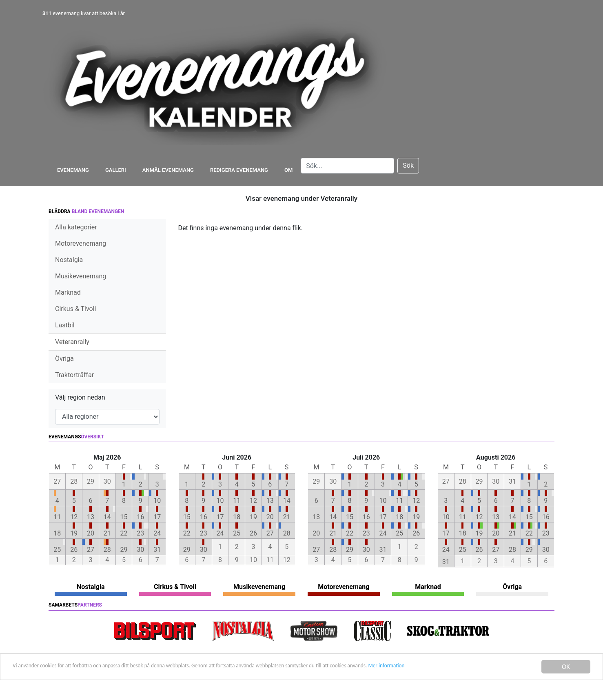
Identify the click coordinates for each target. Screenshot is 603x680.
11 (57, 517)
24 (157, 533)
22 (124, 533)
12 (74, 517)
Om (288, 170)
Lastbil (65, 325)
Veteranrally (72, 342)
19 (74, 533)
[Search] (347, 165)
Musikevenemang (80, 276)
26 (74, 549)
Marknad (68, 292)
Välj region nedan (80, 397)
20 (90, 533)
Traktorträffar (74, 375)
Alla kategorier (76, 227)
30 (140, 549)
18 (57, 533)
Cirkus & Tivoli (75, 309)
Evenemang (73, 170)
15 (124, 517)
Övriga (64, 358)
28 (107, 549)
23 (140, 533)
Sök (408, 165)
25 (57, 549)
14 (107, 517)
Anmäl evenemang (168, 170)
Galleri (115, 170)
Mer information (491, 667)
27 (90, 549)
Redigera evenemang (239, 170)
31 (157, 549)
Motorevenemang (80, 243)
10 (157, 500)
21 (107, 533)
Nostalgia (69, 260)
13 (90, 517)
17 (157, 517)
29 (124, 549)
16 (140, 517)
